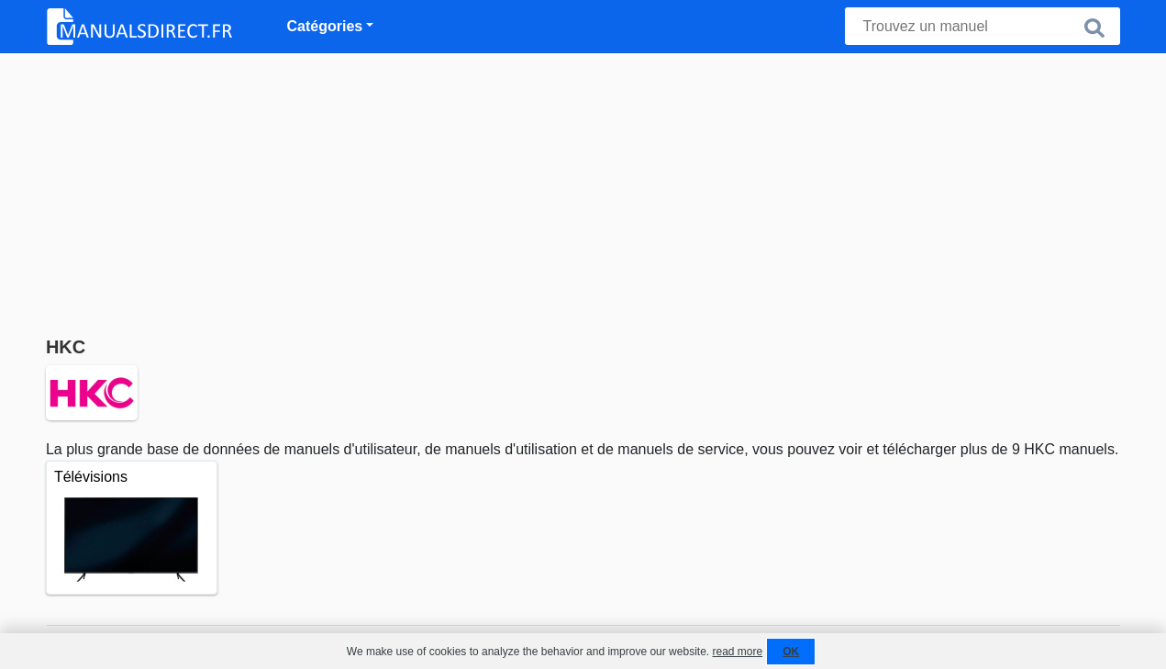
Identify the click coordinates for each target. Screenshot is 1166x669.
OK (791, 651)
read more (737, 651)
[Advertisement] (583, 190)
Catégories (325, 26)
